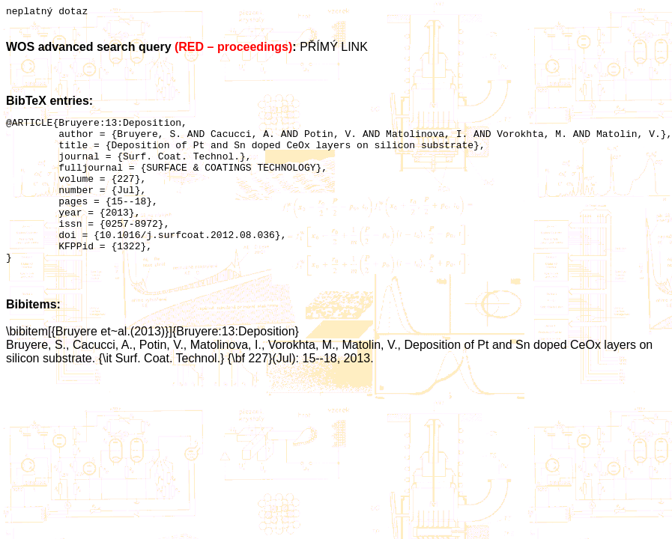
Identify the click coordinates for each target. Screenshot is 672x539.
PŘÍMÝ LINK (334, 49)
